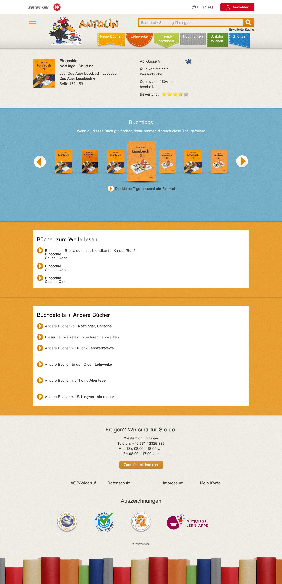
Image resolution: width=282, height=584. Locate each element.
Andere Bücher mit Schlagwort (79, 397)
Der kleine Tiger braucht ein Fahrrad (145, 188)
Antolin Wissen (217, 38)
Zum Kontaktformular (141, 465)
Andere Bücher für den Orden (78, 364)
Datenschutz (118, 482)
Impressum (173, 482)
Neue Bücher (111, 36)
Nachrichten (193, 36)
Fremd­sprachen (166, 38)
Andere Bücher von (78, 326)
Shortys (239, 36)
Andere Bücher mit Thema (76, 380)
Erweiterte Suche (241, 30)
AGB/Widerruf (83, 482)
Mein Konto (210, 482)
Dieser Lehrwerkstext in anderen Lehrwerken (82, 337)
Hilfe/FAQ (202, 7)
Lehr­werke (139, 36)
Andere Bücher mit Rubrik (79, 348)
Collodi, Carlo (91, 251)
